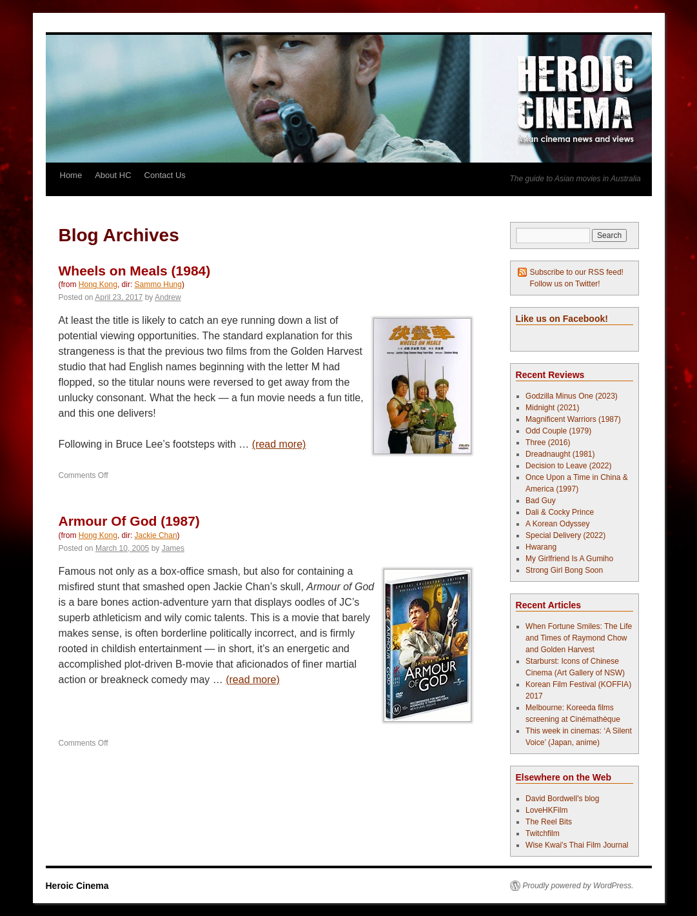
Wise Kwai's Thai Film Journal (576, 845)
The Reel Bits (548, 821)
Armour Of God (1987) (129, 520)
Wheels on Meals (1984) (135, 270)
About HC (113, 175)
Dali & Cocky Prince (559, 512)
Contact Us (165, 175)
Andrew (168, 297)
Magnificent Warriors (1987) (573, 419)
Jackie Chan (156, 535)
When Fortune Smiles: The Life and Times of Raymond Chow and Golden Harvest (578, 638)
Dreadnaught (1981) (559, 454)
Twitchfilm (542, 833)
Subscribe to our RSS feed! (576, 272)
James (173, 548)
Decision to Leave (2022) (568, 465)
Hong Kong (98, 284)
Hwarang (540, 547)
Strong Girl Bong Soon (564, 570)
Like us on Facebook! (562, 319)
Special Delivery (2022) (565, 535)
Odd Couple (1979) (558, 430)
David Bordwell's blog (562, 798)
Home (71, 175)
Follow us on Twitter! (565, 283)
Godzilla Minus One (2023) (571, 396)
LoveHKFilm (546, 810)
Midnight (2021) (552, 407)
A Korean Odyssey (557, 523)
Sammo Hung (158, 284)
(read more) (279, 444)
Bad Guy (540, 500)
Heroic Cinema (77, 886)
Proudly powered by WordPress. (578, 885)
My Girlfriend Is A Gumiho (569, 558)
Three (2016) (547, 442)
